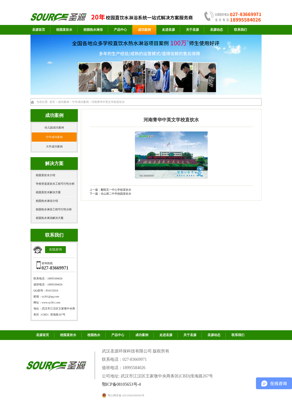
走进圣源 (168, 29)
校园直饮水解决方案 (48, 192)
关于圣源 (192, 29)
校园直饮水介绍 (45, 175)
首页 (52, 102)
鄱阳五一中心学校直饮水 (116, 189)
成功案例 (144, 29)
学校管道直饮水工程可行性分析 (55, 183)
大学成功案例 (54, 146)
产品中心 (120, 29)
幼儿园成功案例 (54, 127)
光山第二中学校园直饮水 (116, 193)
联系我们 (240, 29)
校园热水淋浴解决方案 (50, 218)
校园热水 (93, 335)
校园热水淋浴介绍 (47, 200)
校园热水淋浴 (93, 29)
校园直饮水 (64, 29)
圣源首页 (38, 29)
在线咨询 (55, 249)
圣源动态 (216, 29)
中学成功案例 (80, 102)
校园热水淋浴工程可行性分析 (54, 209)
